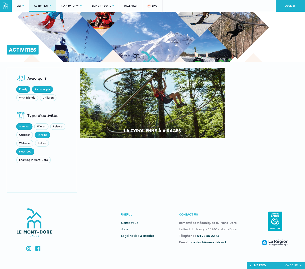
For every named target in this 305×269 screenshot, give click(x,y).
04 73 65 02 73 (208, 236)
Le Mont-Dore (103, 6)
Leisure (57, 126)
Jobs (124, 229)
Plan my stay (71, 6)
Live (152, 6)
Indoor (42, 143)
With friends (27, 97)
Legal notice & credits (137, 236)
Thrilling (42, 134)
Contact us (129, 223)
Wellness (24, 143)
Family (23, 89)
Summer (24, 126)
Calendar (131, 6)
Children (48, 97)
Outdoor (24, 134)
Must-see (25, 151)
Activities (42, 6)
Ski (20, 6)
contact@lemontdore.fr (209, 242)
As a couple (42, 89)
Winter (41, 126)
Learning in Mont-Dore (33, 160)
